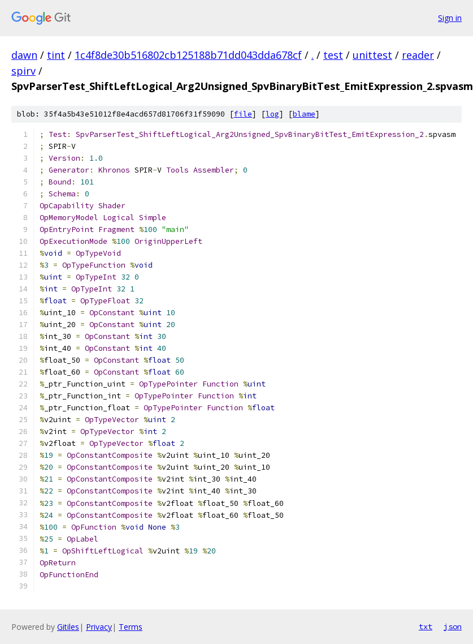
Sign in (450, 17)
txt (425, 626)
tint (56, 55)
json (453, 626)
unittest (372, 55)
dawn (24, 55)
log (272, 114)
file (243, 114)
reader (418, 55)
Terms (130, 626)
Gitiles (68, 626)
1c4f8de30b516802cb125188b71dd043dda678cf (188, 55)
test (333, 55)
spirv (23, 71)
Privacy (99, 626)
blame (304, 114)
